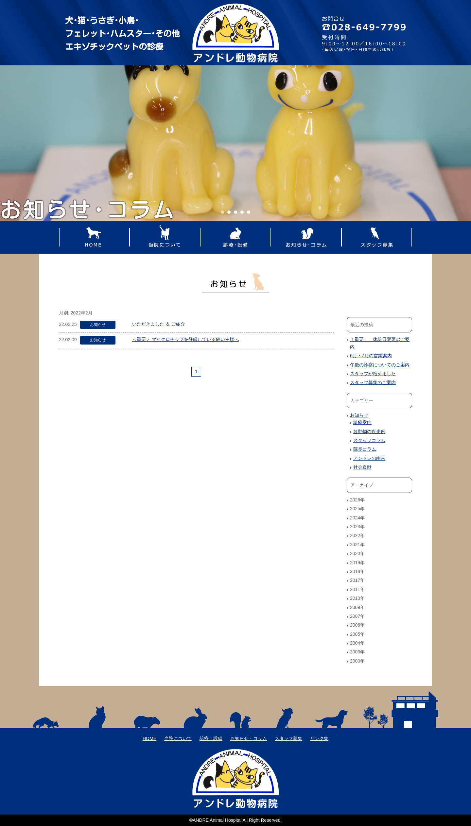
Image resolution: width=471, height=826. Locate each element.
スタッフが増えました (373, 373)
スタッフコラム (369, 440)
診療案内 (362, 422)
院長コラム (364, 449)
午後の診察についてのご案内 (380, 364)
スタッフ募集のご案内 (373, 382)
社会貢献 (362, 467)
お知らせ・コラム (306, 237)
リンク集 (319, 738)
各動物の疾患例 (369, 431)
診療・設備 (235, 237)
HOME (94, 237)
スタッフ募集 (376, 237)
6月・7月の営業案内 (371, 355)
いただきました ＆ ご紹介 (158, 324)
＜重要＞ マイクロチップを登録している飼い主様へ (185, 339)
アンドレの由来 (369, 458)
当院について (165, 237)
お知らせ (98, 324)
